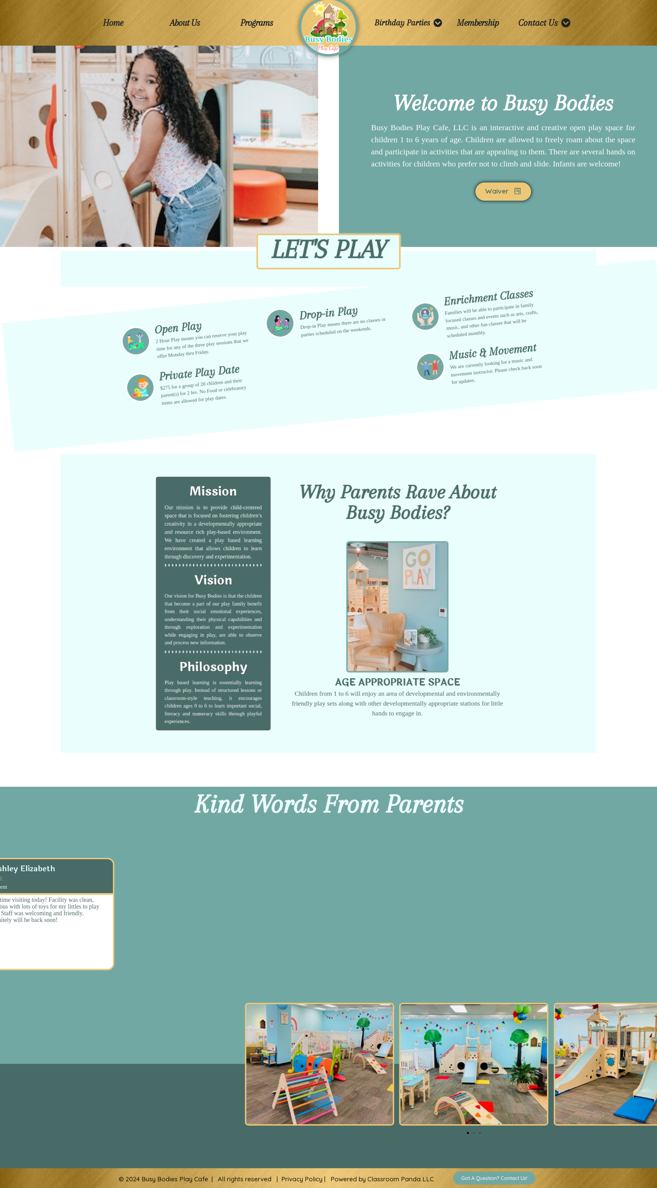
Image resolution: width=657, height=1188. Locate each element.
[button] (18, 978)
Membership (477, 23)
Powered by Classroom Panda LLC (382, 1179)
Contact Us (544, 23)
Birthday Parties (408, 23)
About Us (185, 23)
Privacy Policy (301, 1179)
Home (113, 23)
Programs (256, 23)
